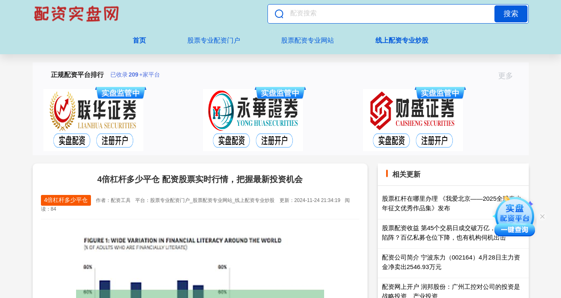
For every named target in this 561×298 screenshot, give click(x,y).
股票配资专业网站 (307, 40)
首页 (139, 40)
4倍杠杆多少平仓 (66, 200)
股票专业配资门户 (213, 40)
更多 (509, 76)
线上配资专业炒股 (401, 40)
